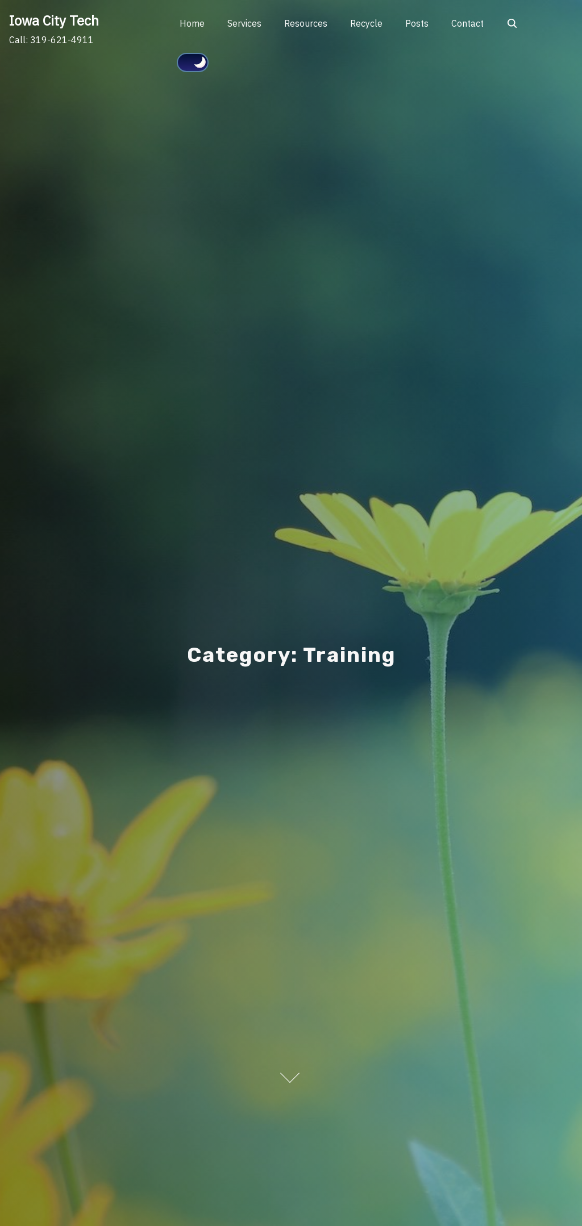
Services (244, 23)
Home (192, 23)
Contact (467, 23)
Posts (417, 23)
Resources (305, 23)
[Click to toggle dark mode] (192, 62)
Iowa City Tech (54, 20)
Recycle (366, 23)
